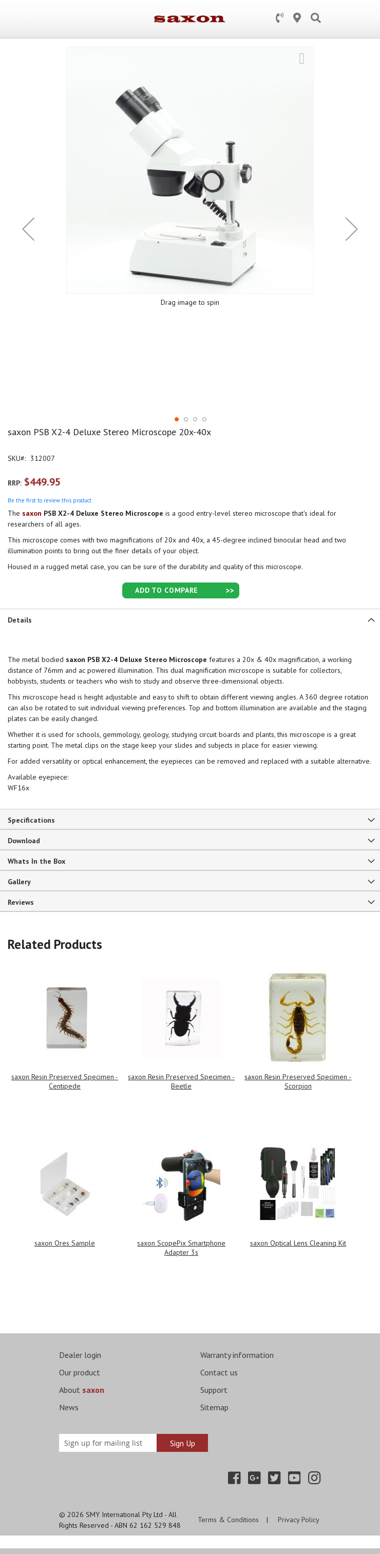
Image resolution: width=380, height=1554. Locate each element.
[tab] (190, 619)
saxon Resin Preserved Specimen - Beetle (181, 1081)
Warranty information (237, 1355)
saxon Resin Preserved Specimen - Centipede (64, 1081)
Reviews (21, 902)
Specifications (31, 820)
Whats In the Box (36, 861)
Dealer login (80, 1355)
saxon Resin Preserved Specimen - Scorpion (297, 1081)
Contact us (219, 1372)
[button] (28, 229)
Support (213, 1390)
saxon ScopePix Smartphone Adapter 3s (181, 1247)
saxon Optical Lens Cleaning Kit (298, 1243)
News (69, 1407)
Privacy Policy (298, 1519)
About (81, 1390)
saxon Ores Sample (64, 1243)
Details (20, 620)
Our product (79, 1372)
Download (24, 840)
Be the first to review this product (49, 500)
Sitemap (214, 1407)
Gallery (19, 881)
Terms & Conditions (228, 1519)
